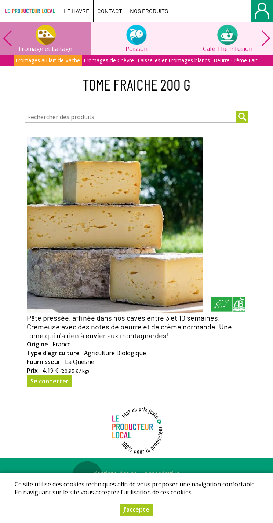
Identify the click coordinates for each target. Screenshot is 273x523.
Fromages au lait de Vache (47, 60)
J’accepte (136, 509)
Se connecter (49, 381)
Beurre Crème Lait (236, 60)
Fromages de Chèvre (109, 60)
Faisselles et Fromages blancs (174, 60)
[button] (265, 38)
